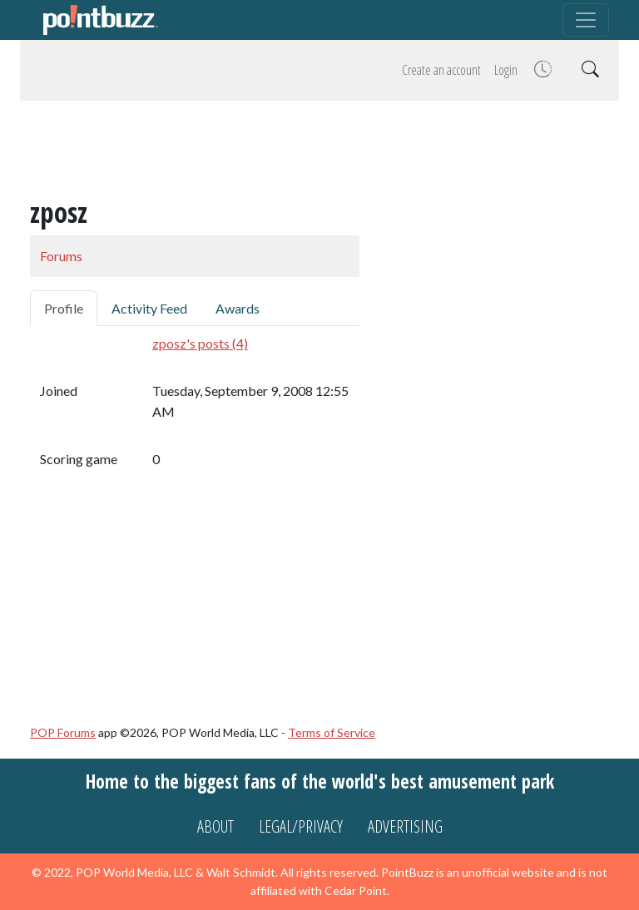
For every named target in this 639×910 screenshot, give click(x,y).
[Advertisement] (319, 151)
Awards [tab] (237, 308)
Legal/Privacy (301, 826)
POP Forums (63, 732)
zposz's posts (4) (200, 343)
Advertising (405, 826)
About (215, 826)
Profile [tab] (63, 308)
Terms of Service (331, 732)
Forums (61, 256)
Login (506, 70)
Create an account (441, 70)
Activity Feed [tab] (149, 308)
